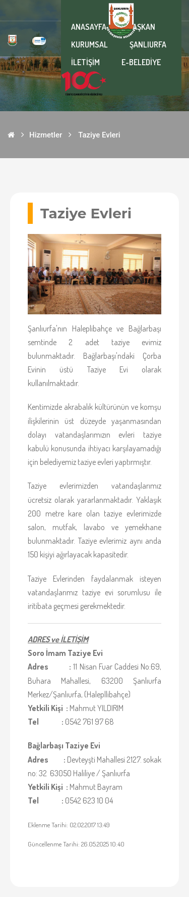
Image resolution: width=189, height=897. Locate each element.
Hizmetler (45, 134)
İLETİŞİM (85, 62)
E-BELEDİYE (141, 62)
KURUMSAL (89, 44)
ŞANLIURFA (148, 44)
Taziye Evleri (99, 134)
